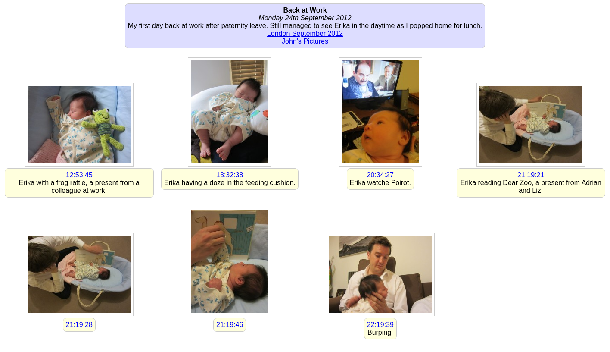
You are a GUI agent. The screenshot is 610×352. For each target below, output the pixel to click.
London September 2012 (305, 33)
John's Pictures (305, 41)
